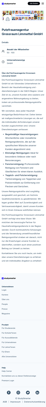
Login (4, 290)
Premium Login (8, 380)
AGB (5, 401)
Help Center (7, 371)
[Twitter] (28, 392)
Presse (4, 309)
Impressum (15, 401)
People (5, 304)
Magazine (6, 313)
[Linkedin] (37, 392)
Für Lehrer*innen (8, 347)
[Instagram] (18, 392)
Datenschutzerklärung (34, 401)
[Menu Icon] (42, 3)
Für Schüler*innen (9, 333)
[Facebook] (9, 392)
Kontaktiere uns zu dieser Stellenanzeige (19, 376)
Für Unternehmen (9, 342)
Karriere (5, 295)
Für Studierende (8, 328)
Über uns (5, 299)
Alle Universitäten (9, 356)
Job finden (34, 3)
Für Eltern (6, 352)
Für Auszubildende (9, 338)
